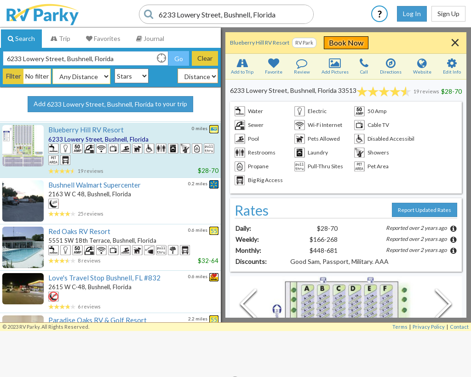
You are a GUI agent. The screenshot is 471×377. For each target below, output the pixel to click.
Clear (205, 58)
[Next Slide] (443, 306)
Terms (400, 327)
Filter (13, 76)
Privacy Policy (429, 327)
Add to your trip (110, 104)
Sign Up (448, 13)
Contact (459, 327)
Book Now (406, 42)
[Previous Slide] (248, 306)
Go (178, 59)
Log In (412, 13)
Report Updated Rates (424, 209)
